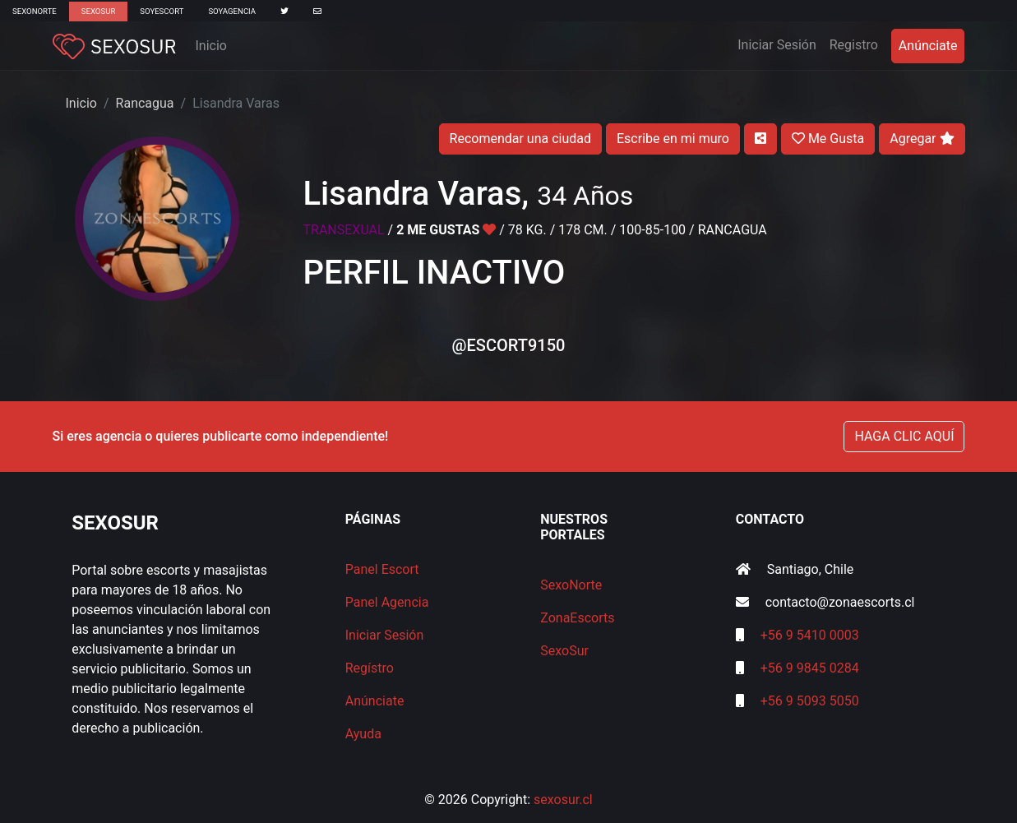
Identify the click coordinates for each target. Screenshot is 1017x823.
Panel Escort (382, 569)
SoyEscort (161, 11)
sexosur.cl (563, 799)
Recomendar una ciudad (520, 138)
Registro (854, 45)
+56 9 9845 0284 (809, 668)
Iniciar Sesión (780, 44)
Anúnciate (928, 45)
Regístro (369, 668)
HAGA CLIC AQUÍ (904, 436)
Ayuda (363, 734)
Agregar (922, 138)
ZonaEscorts (577, 618)
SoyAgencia (232, 11)
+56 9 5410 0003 (809, 635)
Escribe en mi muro (673, 138)
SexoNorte (34, 11)
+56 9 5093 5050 (809, 701)
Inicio (211, 45)
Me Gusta (828, 138)
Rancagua (145, 103)
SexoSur (98, 11)
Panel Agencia (387, 602)
